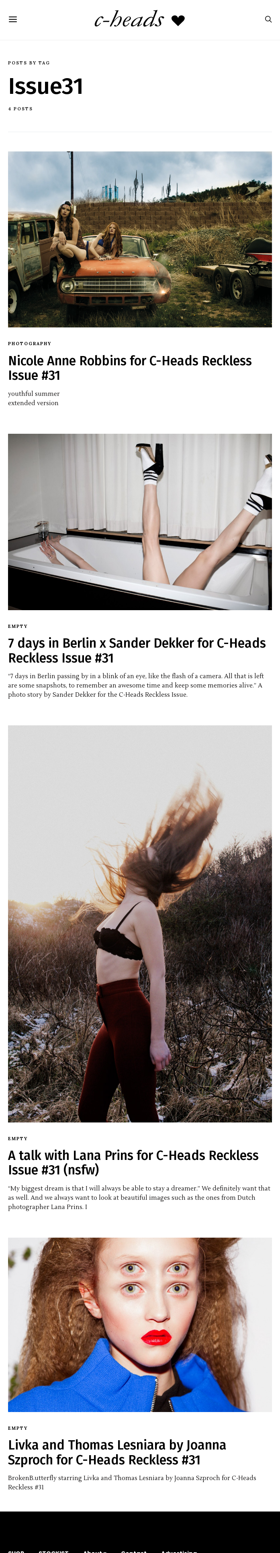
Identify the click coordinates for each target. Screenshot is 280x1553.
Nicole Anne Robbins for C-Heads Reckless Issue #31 (130, 368)
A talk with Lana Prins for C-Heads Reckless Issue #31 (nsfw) (133, 1163)
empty (18, 626)
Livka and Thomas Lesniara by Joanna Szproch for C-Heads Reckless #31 (117, 1452)
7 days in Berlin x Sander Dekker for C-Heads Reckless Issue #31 (137, 650)
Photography (29, 343)
